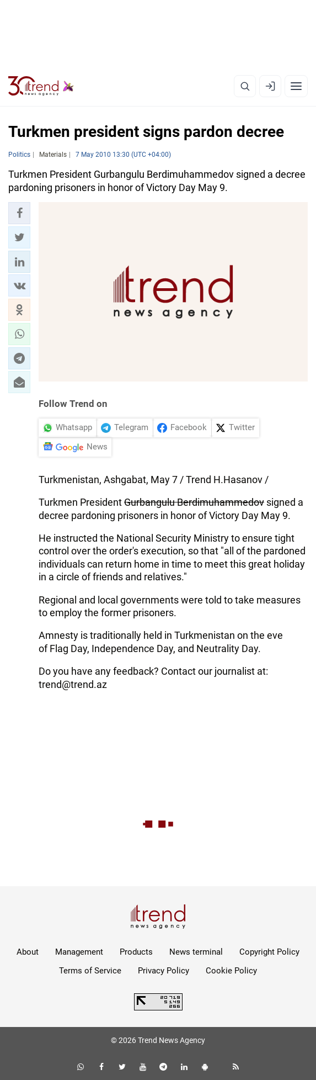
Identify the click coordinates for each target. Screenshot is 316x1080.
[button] (19, 213)
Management (79, 952)
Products (136, 952)
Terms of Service (90, 971)
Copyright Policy (269, 952)
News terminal (196, 952)
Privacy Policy (163, 971)
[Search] (245, 86)
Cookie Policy (231, 971)
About (28, 952)
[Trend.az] (41, 86)
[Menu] (296, 86)
